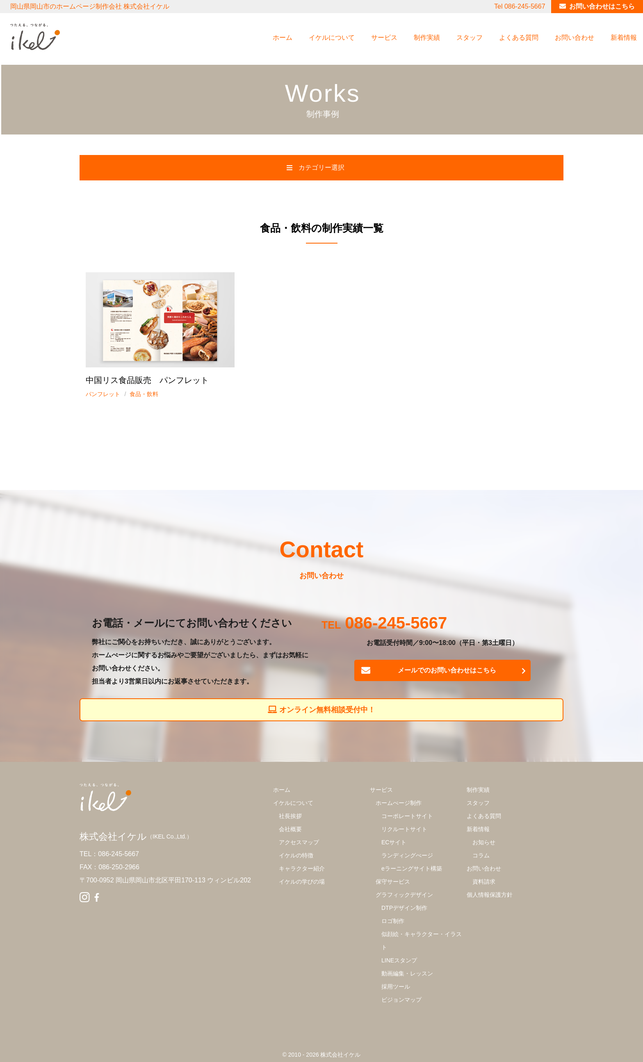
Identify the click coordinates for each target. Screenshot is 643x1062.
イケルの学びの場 (302, 881)
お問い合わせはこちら (602, 6)
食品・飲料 (144, 394)
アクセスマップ (299, 842)
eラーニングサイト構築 (411, 868)
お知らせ (483, 842)
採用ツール (395, 986)
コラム (481, 855)
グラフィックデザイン (404, 894)
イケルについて (332, 37)
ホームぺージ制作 (399, 803)
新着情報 (624, 37)
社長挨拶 (290, 816)
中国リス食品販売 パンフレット (147, 380)
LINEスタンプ (399, 960)
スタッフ (469, 37)
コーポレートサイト (407, 816)
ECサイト (393, 842)
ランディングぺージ (407, 855)
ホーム (282, 37)
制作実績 (427, 37)
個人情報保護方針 (490, 894)
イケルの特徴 (296, 855)
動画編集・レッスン (407, 973)
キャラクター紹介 (302, 868)
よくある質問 (518, 37)
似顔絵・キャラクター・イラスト (421, 940)
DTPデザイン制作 (404, 908)
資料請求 (483, 881)
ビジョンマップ (401, 999)
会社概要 (290, 829)
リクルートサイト (404, 829)
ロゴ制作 (392, 921)
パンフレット (103, 394)
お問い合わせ (574, 37)
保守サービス (393, 881)
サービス (384, 37)
